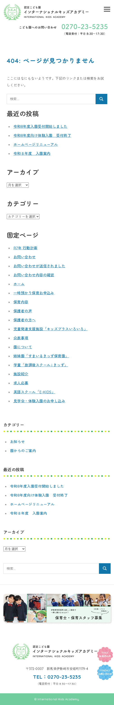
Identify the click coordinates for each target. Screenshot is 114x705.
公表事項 (20, 338)
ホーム (19, 284)
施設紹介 (20, 374)
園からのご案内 (23, 450)
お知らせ (17, 441)
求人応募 (20, 383)
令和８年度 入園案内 (32, 153)
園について (22, 347)
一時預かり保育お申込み (33, 293)
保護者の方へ (24, 320)
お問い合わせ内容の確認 (33, 275)
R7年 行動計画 (25, 248)
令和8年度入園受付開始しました (40, 126)
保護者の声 (22, 311)
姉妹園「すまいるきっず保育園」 (41, 356)
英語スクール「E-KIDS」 (34, 392)
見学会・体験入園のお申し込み (39, 401)
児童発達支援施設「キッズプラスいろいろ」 (50, 329)
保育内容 (20, 302)
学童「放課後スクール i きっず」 (40, 365)
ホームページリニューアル (35, 144)
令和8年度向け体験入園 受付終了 (42, 135)
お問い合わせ (24, 257)
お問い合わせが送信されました (39, 266)
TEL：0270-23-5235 (57, 677)
